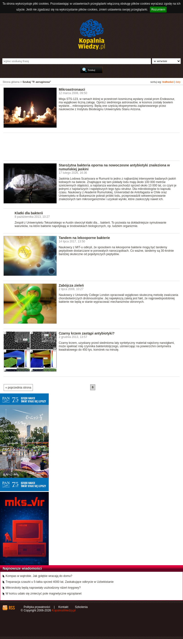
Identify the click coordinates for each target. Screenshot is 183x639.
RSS (11, 607)
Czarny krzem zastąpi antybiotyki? (87, 333)
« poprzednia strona (18, 387)
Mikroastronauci (72, 89)
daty (178, 81)
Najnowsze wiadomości (22, 568)
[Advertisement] (92, 146)
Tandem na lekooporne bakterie (84, 238)
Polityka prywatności (37, 607)
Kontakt (63, 607)
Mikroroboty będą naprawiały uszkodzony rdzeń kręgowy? (43, 587)
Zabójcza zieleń (71, 285)
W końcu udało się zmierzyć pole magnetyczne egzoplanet (44, 593)
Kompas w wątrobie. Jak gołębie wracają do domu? (39, 576)
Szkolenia (81, 607)
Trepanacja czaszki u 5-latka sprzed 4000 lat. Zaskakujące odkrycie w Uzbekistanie (60, 582)
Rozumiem (158, 9)
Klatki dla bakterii (29, 213)
